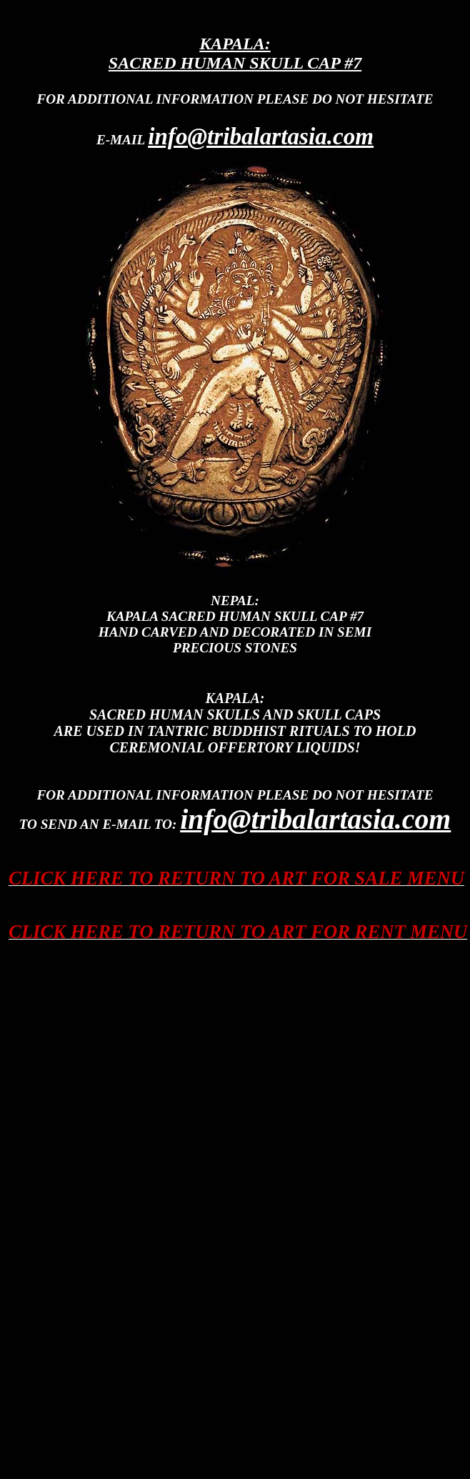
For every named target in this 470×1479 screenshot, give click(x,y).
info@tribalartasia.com (261, 136)
